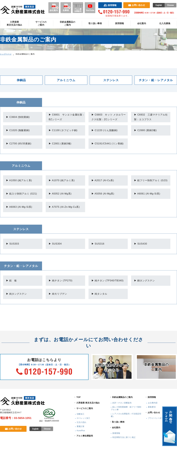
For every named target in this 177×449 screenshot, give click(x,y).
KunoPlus (81, 430)
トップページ (6, 54)
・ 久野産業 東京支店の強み (87, 403)
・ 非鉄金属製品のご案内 (121, 397)
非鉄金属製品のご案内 (67, 23)
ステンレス (111, 80)
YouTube (90, 7)
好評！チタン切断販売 (122, 403)
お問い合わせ (136, 5)
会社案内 (54, 7)
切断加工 (80, 414)
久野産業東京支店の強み (14, 23)
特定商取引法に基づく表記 (123, 437)
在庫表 (66, 7)
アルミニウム (66, 80)
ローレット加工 (83, 418)
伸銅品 (21, 80)
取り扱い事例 (95, 23)
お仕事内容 (153, 403)
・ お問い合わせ (152, 412)
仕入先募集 (164, 23)
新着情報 (116, 433)
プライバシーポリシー (157, 418)
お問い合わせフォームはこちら (112, 367)
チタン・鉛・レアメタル (156, 80)
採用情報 (110, 5)
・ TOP (77, 397)
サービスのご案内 (40, 23)
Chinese (170, 5)
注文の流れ (81, 422)
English (159, 5)
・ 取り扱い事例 (116, 422)
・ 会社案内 (114, 427)
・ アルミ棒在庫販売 (83, 436)
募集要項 (152, 407)
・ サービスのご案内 (83, 408)
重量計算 (80, 426)
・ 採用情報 (150, 397)
